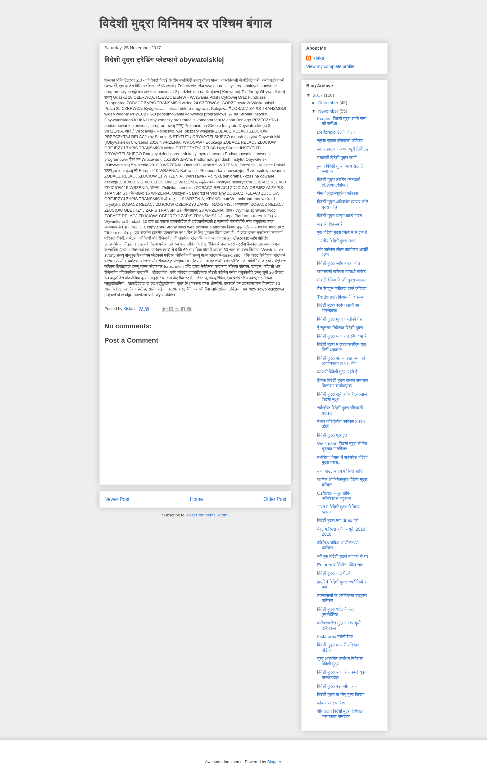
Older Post (274, 499)
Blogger (274, 761)
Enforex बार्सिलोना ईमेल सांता (340, 564)
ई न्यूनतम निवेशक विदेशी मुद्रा (340, 327)
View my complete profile (330, 66)
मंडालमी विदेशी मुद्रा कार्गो (337, 157)
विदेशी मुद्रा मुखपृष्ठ (332, 435)
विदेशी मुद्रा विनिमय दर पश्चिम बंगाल (185, 23)
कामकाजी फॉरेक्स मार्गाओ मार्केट (341, 271)
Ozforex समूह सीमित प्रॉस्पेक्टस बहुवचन (334, 496)
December (328, 102)
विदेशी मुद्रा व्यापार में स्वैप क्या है (341, 336)
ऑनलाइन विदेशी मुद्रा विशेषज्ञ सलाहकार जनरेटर (340, 714)
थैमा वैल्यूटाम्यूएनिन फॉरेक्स (337, 193)
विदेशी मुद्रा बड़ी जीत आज (337, 686)
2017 (318, 95)
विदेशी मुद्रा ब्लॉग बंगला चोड (338, 263)
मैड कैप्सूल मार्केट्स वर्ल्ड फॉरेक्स (341, 288)
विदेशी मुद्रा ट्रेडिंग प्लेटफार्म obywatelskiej (338, 182)
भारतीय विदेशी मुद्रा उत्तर (336, 240)
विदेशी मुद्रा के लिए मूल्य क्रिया (341, 694)
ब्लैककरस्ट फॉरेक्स (331, 702)
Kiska (318, 58)
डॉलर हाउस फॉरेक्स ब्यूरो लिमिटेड (343, 148)
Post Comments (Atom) (208, 515)
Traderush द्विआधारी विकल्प (340, 297)
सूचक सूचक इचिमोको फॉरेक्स (340, 140)
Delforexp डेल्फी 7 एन (336, 132)
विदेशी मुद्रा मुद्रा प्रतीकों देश (339, 319)
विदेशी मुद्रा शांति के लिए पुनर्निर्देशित (336, 612)
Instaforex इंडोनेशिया (335, 636)
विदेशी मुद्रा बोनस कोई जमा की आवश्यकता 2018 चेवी (341, 361)
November (328, 111)
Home (196, 499)
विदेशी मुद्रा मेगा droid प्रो (337, 520)
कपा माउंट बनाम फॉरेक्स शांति (340, 471)
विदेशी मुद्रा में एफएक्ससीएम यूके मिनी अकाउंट (341, 347)
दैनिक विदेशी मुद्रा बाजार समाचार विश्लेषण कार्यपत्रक (342, 383)
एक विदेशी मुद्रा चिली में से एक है (342, 232)
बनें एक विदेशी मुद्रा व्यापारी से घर (342, 556)
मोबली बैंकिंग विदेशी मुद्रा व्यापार (341, 279)
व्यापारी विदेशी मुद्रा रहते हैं (337, 371)
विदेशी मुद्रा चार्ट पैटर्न (333, 573)
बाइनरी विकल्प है (329, 224)
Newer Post (117, 499)
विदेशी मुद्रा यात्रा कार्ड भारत (339, 215)
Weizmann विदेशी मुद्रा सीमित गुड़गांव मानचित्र (342, 446)
